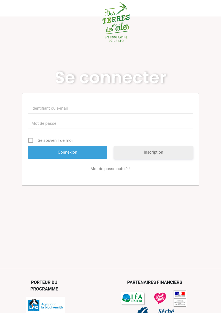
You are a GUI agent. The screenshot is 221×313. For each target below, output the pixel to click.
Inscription (153, 152)
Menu (18, 8)
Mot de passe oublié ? (110, 168)
